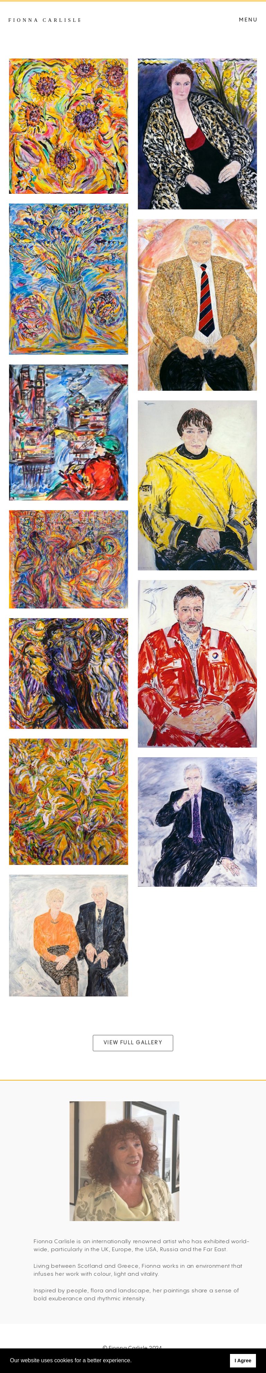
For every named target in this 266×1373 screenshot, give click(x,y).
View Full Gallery (133, 1054)
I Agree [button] (242, 1360)
